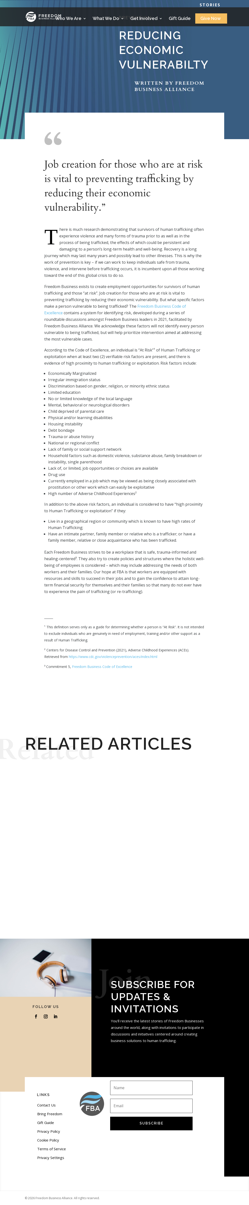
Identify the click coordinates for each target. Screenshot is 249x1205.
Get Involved (144, 19)
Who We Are (68, 19)
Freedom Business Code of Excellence (102, 666)
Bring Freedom (49, 1113)
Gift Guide (180, 19)
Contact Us (46, 1105)
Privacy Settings (50, 1157)
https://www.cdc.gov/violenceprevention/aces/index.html (113, 656)
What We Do (106, 19)
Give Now (210, 19)
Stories (210, 5)
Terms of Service (51, 1148)
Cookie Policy (48, 1140)
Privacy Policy (48, 1131)
